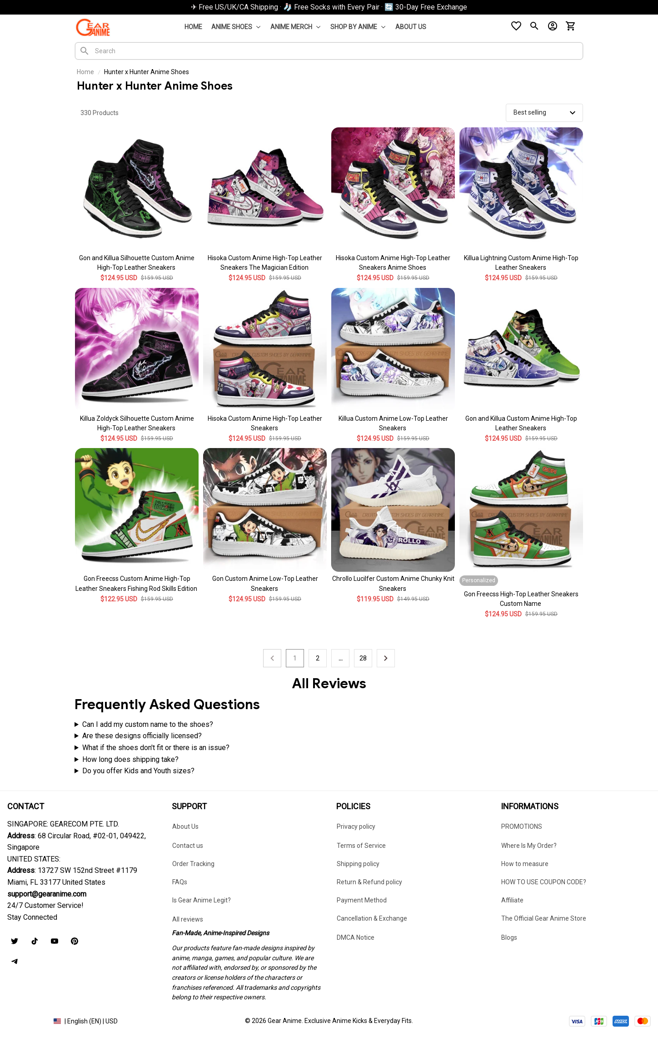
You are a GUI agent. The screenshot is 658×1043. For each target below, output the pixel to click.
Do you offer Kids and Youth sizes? (138, 770)
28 (363, 658)
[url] (46, 894)
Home (85, 72)
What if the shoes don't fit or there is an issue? (155, 747)
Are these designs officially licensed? (142, 735)
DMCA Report (26, 1020)
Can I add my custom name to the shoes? (147, 724)
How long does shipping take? (130, 759)
